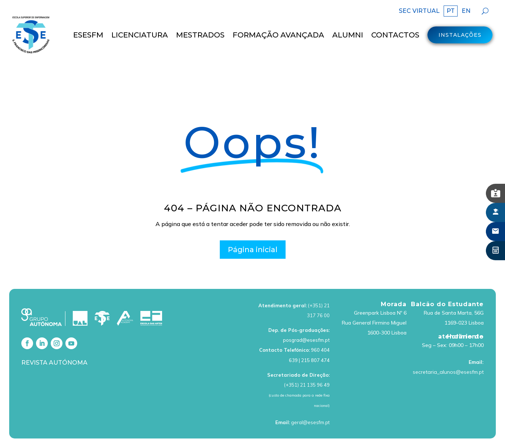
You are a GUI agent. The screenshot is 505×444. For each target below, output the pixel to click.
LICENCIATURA (139, 35)
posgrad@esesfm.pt (306, 320)
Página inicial (252, 229)
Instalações (459, 35)
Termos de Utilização (229, 431)
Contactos (395, 35)
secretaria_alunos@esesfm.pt (448, 352)
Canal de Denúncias (471, 431)
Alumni (347, 35)
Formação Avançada (278, 35)
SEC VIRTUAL (419, 11)
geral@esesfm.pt (310, 402)
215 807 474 (315, 340)
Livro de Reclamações (411, 431)
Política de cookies (352, 431)
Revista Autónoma (54, 342)
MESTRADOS (200, 35)
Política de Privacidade (292, 431)
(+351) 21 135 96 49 (307, 365)
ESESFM (88, 35)
